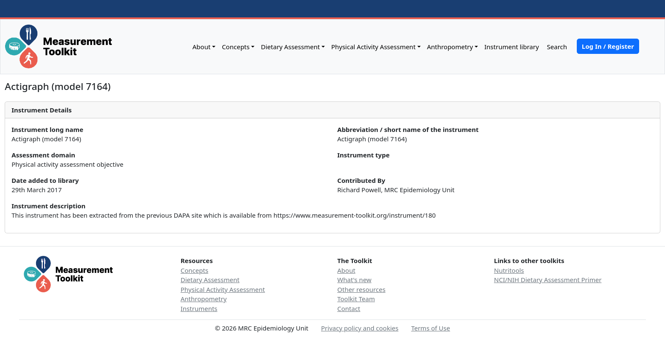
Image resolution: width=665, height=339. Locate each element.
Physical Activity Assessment (373, 46)
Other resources (361, 289)
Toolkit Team (356, 298)
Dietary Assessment (290, 46)
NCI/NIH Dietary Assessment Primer (548, 279)
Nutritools (509, 270)
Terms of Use (430, 328)
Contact (348, 308)
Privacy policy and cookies (359, 328)
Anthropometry (450, 46)
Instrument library (511, 46)
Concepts (235, 46)
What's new (354, 279)
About (202, 46)
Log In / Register (608, 46)
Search (556, 46)
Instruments (199, 308)
